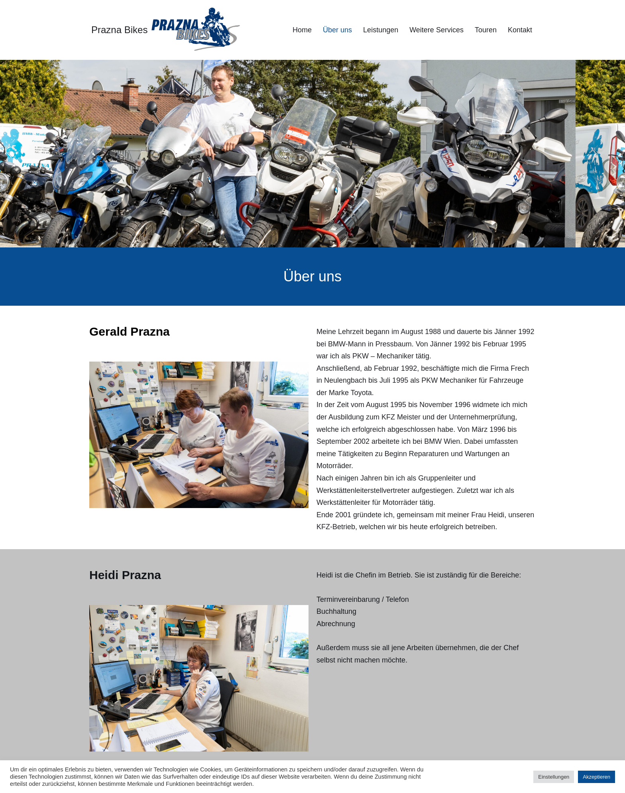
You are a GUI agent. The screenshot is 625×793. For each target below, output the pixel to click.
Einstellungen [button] (553, 777)
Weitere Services (436, 30)
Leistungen (380, 30)
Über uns (337, 30)
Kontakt (520, 30)
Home (302, 30)
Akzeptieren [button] (596, 777)
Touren (486, 30)
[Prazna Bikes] (165, 30)
